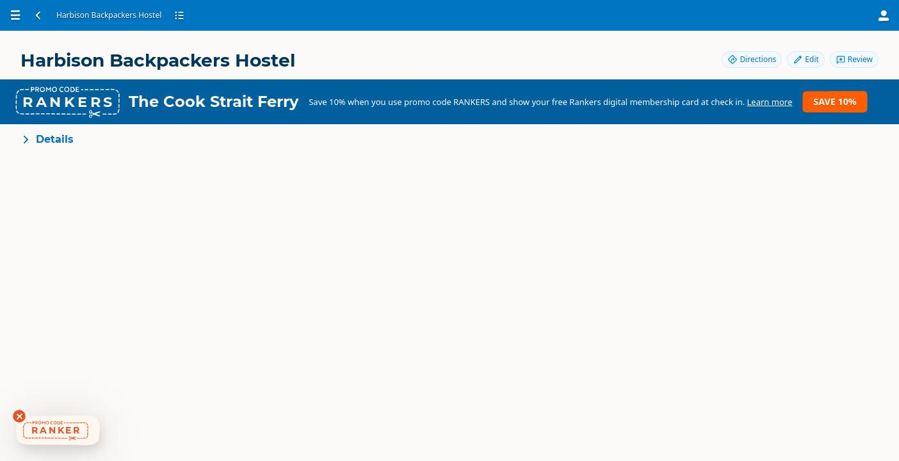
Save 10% (834, 101)
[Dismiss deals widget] (19, 416)
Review (854, 59)
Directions (751, 59)
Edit (805, 59)
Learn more (770, 102)
